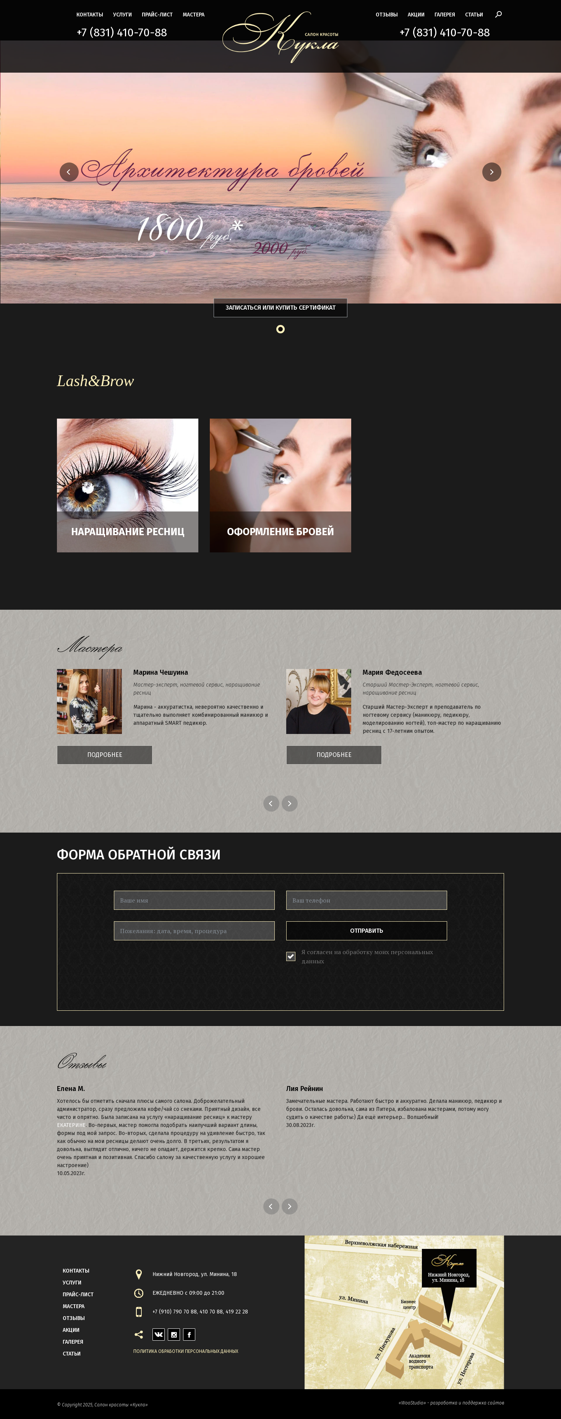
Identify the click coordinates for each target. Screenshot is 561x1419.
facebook (189, 1332)
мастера (193, 14)
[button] (39, 172)
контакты (89, 14)
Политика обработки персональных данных (185, 1351)
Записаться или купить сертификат (281, 307)
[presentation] (172, 967)
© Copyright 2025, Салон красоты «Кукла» (102, 1405)
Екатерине (71, 1125)
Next (290, 803)
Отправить (366, 930)
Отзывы (387, 14)
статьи (474, 14)
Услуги (122, 14)
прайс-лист (157, 14)
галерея (445, 14)
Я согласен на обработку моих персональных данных (367, 956)
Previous (272, 803)
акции (416, 14)
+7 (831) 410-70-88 (121, 32)
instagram (174, 1332)
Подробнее (104, 754)
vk (155, 1332)
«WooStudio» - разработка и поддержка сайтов (451, 1403)
